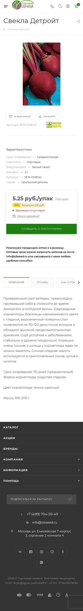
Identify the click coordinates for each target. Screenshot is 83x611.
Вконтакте (20, 551)
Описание (16, 282)
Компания (13, 459)
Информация (15, 470)
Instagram (41, 551)
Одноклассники (62, 551)
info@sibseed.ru (44, 522)
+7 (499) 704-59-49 (42, 514)
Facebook (30, 551)
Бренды (10, 448)
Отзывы (43, 282)
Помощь (11, 480)
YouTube (52, 551)
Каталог (11, 427)
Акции (9, 438)
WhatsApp (41, 562)
